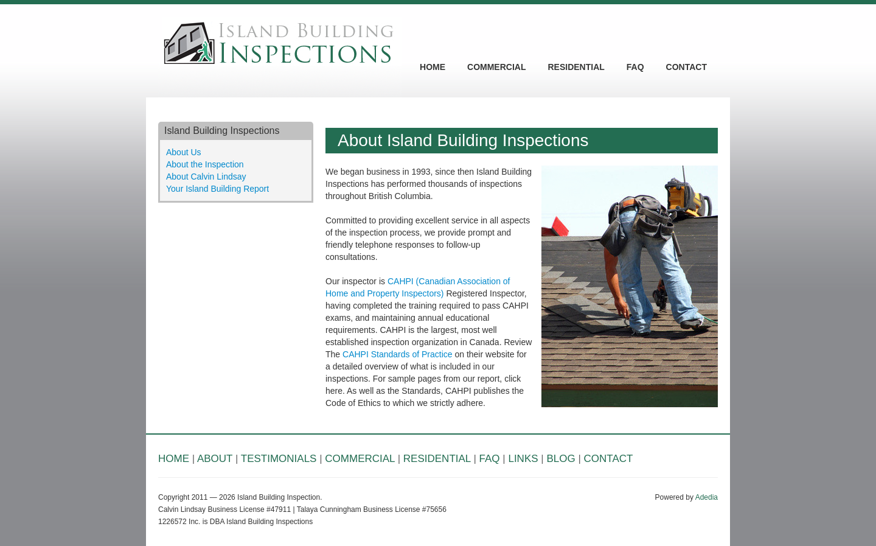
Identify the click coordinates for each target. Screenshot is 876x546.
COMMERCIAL (496, 67)
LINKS (523, 458)
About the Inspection (205, 164)
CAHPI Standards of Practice (397, 354)
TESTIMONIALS (279, 458)
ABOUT (214, 458)
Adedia (706, 497)
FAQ (635, 67)
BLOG (560, 458)
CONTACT (686, 67)
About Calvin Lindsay (206, 176)
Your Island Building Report (217, 189)
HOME (432, 67)
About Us (183, 152)
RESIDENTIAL (576, 67)
